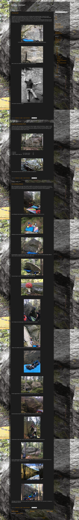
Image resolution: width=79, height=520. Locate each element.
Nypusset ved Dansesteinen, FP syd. (19, 123)
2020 (57, 50)
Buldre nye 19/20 (58, 23)
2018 (57, 53)
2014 (57, 72)
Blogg (56, 19)
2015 (57, 70)
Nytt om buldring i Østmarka (17, 184)
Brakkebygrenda (58, 32)
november (59, 56)
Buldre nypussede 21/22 (59, 27)
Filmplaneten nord (58, 39)
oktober (58, 57)
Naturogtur (57, 76)
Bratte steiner (18, 4)
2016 (57, 69)
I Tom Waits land (15, 12)
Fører (56, 16)
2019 (57, 52)
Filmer (56, 17)
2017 (57, 55)
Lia (55, 43)
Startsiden (32, 511)
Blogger (44, 517)
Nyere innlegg (15, 511)
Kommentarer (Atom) (19, 513)
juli (57, 64)
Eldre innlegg (50, 511)
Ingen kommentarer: (26, 507)
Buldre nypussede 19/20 (59, 26)
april (58, 67)
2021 (57, 49)
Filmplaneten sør (58, 40)
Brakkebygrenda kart (58, 33)
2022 (57, 47)
